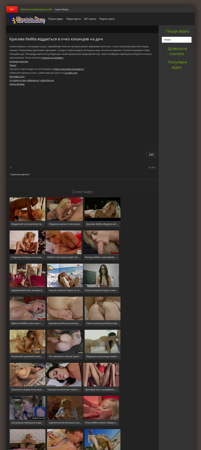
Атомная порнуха (18, 61)
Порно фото (72, 19)
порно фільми (16, 84)
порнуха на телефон (52, 57)
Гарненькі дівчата (19, 174)
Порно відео (54, 19)
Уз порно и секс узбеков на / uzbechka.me (31, 80)
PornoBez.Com (17, 76)
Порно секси (106, 19)
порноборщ (26, 19)
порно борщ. (62, 9)
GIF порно (89, 19)
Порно (12, 65)
